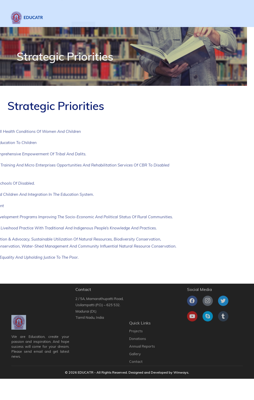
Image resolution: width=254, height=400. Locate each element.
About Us (83, 18)
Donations (130, 18)
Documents (192, 18)
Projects (106, 18)
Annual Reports (161, 18)
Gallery (214, 17)
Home (65, 17)
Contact (233, 18)
